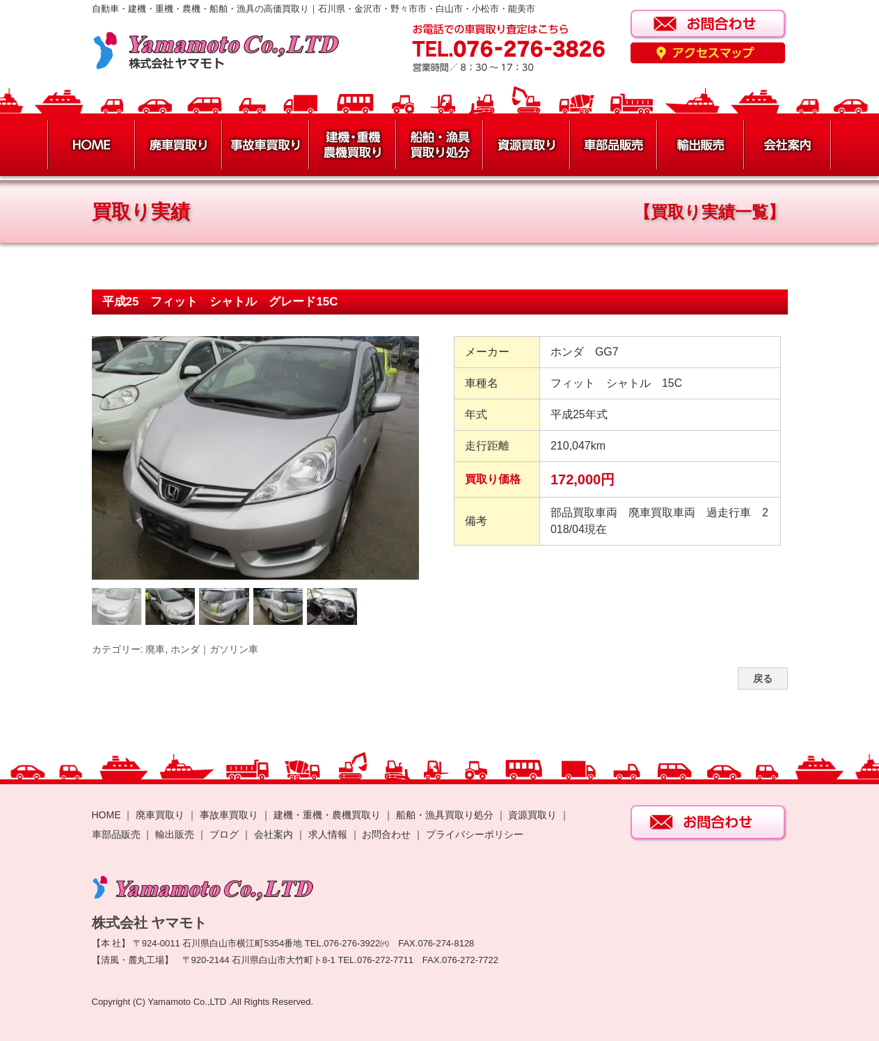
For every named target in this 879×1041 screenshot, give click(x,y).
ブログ (224, 834)
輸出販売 (174, 834)
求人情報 (327, 834)
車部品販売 (116, 834)
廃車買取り (160, 814)
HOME (106, 814)
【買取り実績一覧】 (709, 211)
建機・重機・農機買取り (327, 814)
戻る (763, 678)
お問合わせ (386, 834)
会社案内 (275, 834)
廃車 (155, 649)
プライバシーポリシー (474, 834)
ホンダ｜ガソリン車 (214, 649)
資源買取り (532, 814)
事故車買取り (229, 814)
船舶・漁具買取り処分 (444, 814)
